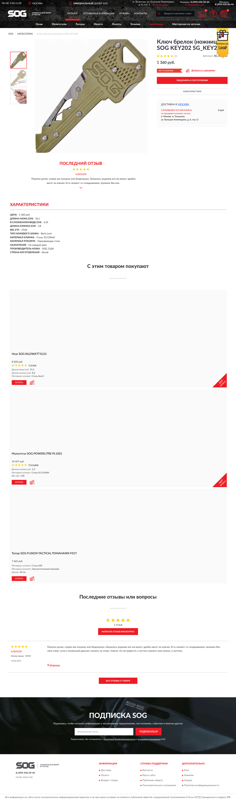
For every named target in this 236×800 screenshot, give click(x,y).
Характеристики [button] (192, 91)
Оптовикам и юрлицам (98, 13)
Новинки (189, 774)
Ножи (39, 24)
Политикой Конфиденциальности (120, 739)
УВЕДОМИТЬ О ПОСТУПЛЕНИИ (192, 80)
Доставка (106, 769)
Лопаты (116, 24)
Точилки (135, 24)
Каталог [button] (72, 13)
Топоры (80, 24)
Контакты (140, 13)
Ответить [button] (53, 665)
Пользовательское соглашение (159, 785)
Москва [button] (183, 104)
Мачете (98, 24)
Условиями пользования (149, 739)
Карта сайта (148, 774)
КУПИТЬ (19, 382)
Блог (186, 769)
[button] (194, 5)
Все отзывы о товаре (118, 680)
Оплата (105, 774)
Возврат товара (109, 780)
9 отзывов (33, 465)
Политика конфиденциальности (201, 785)
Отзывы (124, 13)
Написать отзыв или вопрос (118, 631)
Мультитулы (59, 24)
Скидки (188, 780)
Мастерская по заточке (186, 24)
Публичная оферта (152, 780)
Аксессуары (156, 24)
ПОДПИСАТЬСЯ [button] (148, 731)
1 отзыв (32, 365)
